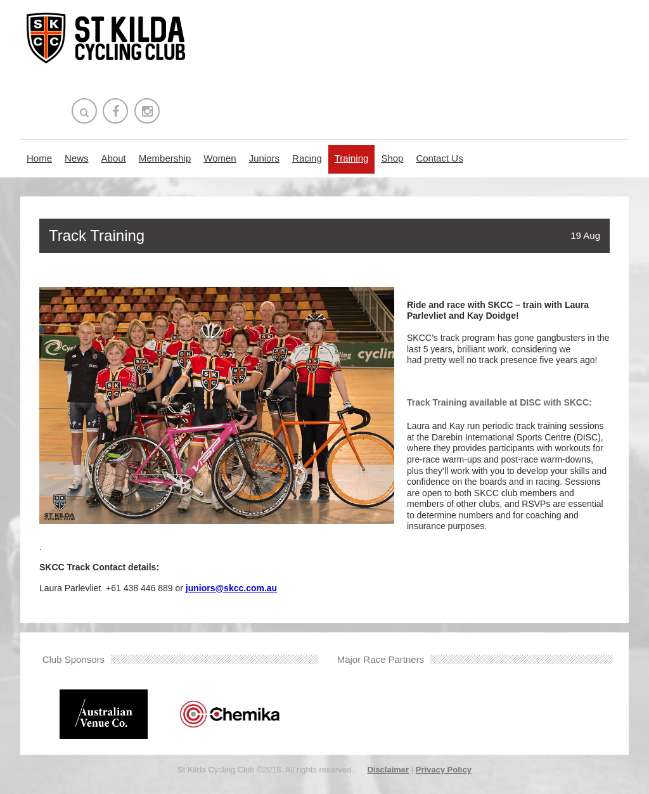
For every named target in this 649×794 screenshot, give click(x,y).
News (77, 158)
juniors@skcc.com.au (231, 588)
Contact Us (439, 158)
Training (352, 158)
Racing (307, 158)
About (113, 158)
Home (39, 158)
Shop (392, 158)
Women (219, 158)
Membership (165, 158)
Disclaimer (388, 769)
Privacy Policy (444, 769)
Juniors (264, 158)
